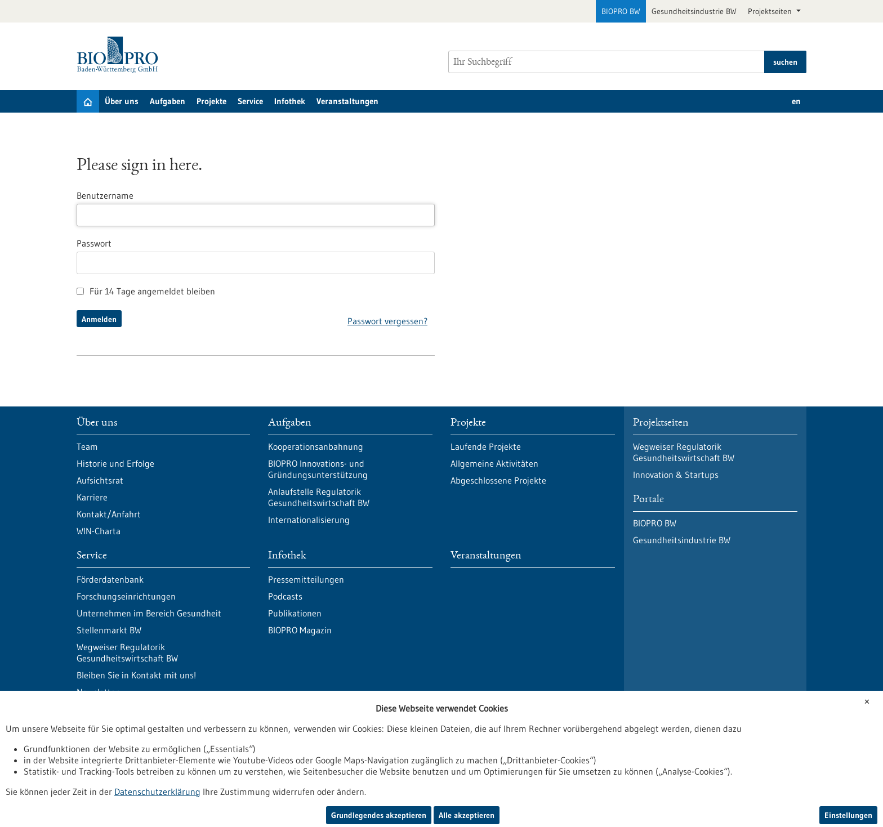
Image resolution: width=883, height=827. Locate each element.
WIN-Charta (99, 531)
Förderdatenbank (110, 579)
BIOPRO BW (620, 11)
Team (87, 446)
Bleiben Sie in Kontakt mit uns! (136, 675)
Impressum (308, 786)
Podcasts (285, 596)
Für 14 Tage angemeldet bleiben (146, 291)
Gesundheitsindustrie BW (694, 11)
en (796, 101)
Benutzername (105, 195)
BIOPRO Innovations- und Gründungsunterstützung (318, 469)
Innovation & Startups (676, 474)
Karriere (92, 497)
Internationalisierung (309, 519)
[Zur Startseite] (120, 55)
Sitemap (361, 786)
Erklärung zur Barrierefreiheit (220, 786)
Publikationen (295, 613)
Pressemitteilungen (306, 579)
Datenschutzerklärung (114, 786)
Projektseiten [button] (771, 11)
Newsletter (98, 692)
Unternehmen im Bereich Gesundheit (149, 613)
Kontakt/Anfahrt (109, 514)
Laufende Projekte (486, 446)
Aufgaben (167, 101)
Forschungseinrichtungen (126, 596)
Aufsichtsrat (100, 480)
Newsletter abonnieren (234, 749)
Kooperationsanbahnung (315, 446)
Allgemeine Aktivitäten (494, 463)
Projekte (211, 101)
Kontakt (407, 786)
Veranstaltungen (347, 101)
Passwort (94, 243)
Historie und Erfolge (115, 463)
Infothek (289, 101)
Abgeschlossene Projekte (498, 480)
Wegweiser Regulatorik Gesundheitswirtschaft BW (127, 652)
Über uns (122, 101)
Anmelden (99, 319)
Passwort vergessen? (387, 321)
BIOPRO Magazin (300, 630)
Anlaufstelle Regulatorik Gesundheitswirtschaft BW (318, 497)
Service (250, 101)
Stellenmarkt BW (109, 630)
